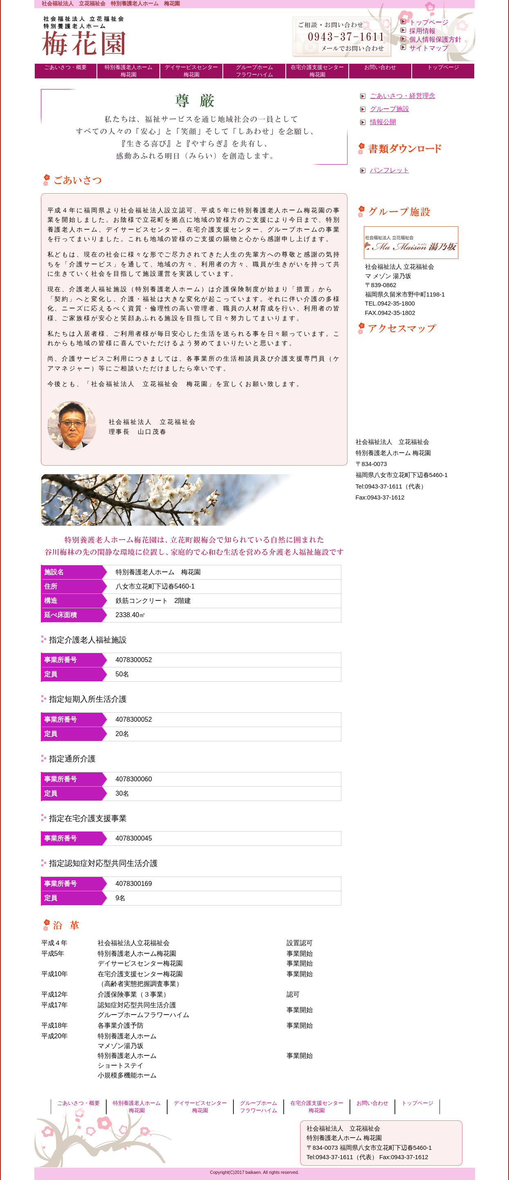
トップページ (428, 22)
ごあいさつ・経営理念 (402, 95)
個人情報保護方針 (435, 39)
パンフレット (389, 170)
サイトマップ (428, 48)
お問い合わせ (380, 71)
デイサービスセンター (191, 71)
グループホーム (254, 71)
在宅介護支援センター (317, 71)
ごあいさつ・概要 (66, 71)
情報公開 (383, 121)
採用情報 (422, 30)
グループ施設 (389, 108)
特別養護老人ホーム (128, 71)
